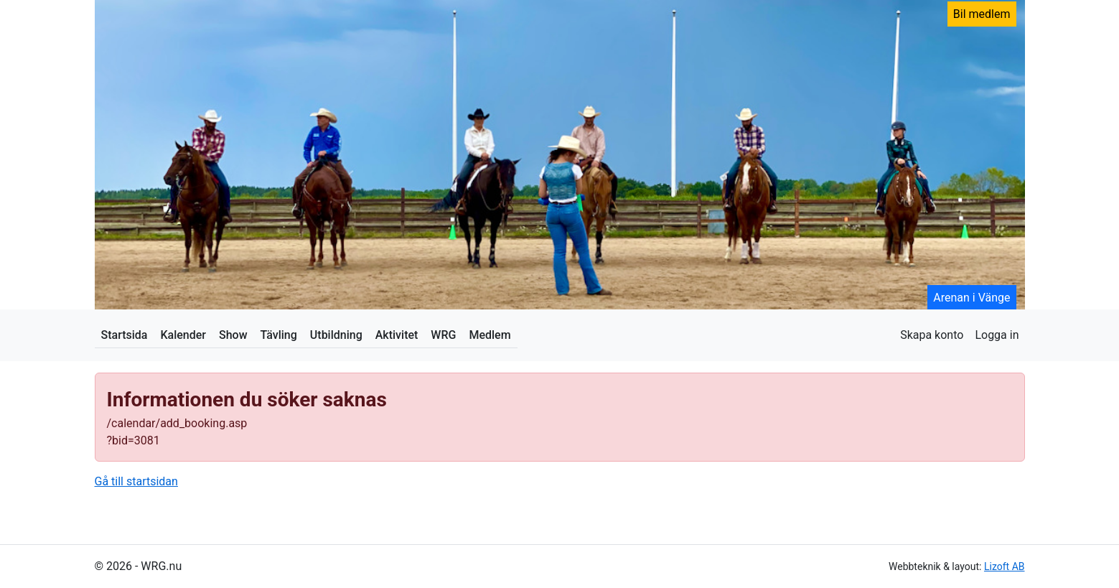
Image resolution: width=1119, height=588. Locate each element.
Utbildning (336, 335)
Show (233, 335)
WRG (443, 335)
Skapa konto (931, 335)
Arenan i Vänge (971, 297)
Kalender (183, 335)
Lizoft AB (1004, 566)
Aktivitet (396, 335)
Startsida (124, 335)
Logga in (997, 335)
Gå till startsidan (136, 481)
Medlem (489, 335)
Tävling (279, 335)
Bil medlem (982, 14)
